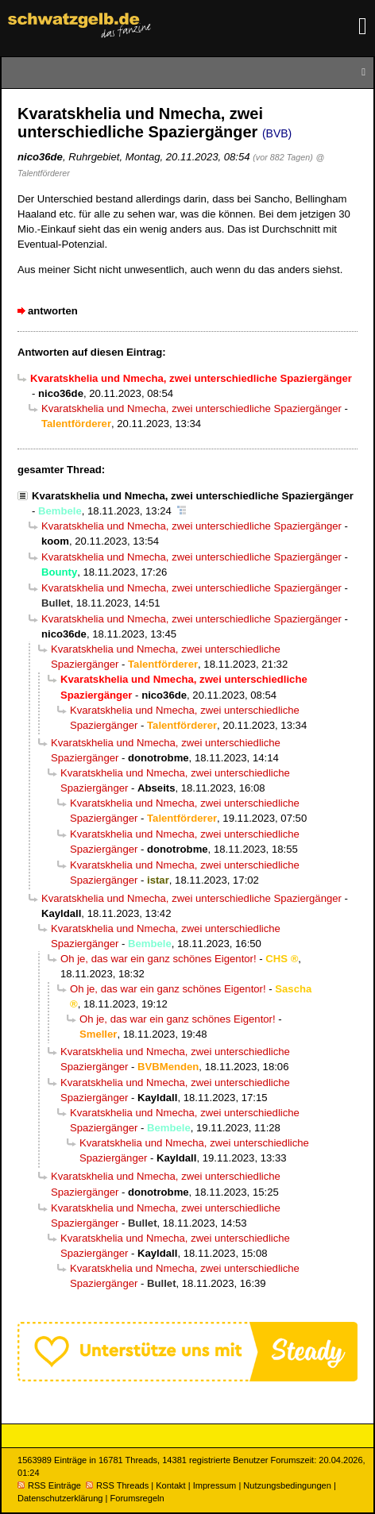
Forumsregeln (137, 1498)
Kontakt (170, 1485)
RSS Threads (117, 1485)
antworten (53, 311)
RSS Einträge (49, 1485)
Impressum (215, 1485)
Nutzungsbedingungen (287, 1485)
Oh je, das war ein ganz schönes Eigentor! (158, 959)
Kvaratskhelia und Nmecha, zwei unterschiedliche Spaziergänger (191, 408)
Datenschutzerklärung (59, 1498)
